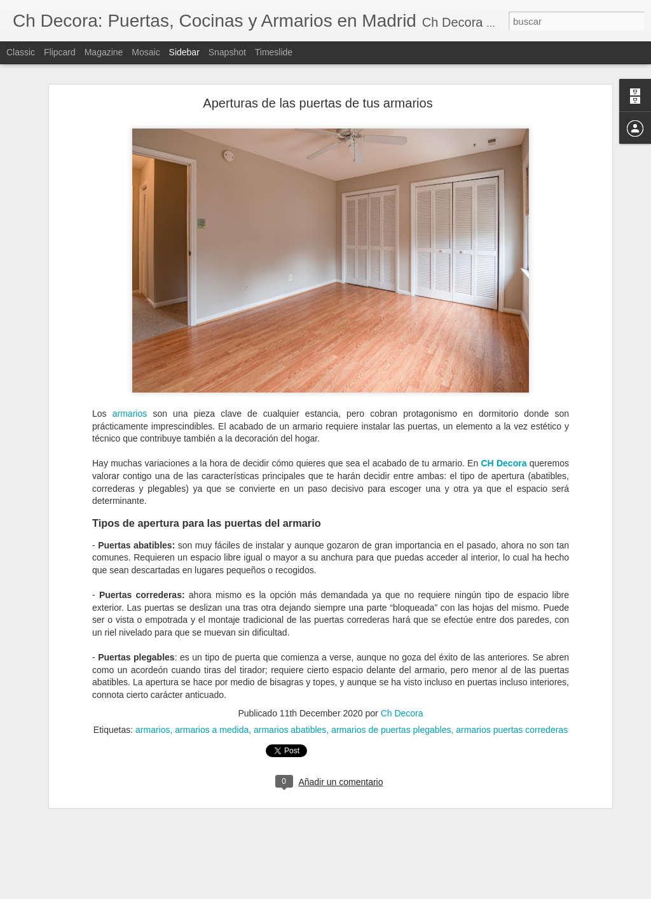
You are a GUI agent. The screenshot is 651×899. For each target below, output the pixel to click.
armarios (130, 360)
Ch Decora (402, 660)
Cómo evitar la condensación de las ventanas (108, 879)
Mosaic (146, 52)
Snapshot (227, 52)
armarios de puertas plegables (391, 676)
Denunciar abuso (417, 892)
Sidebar (184, 52)
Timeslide (273, 52)
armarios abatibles (290, 676)
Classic (20, 52)
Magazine (104, 52)
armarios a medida (212, 676)
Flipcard (60, 52)
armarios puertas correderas (512, 676)
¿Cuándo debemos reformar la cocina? (97, 850)
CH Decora (503, 410)
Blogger (375, 892)
